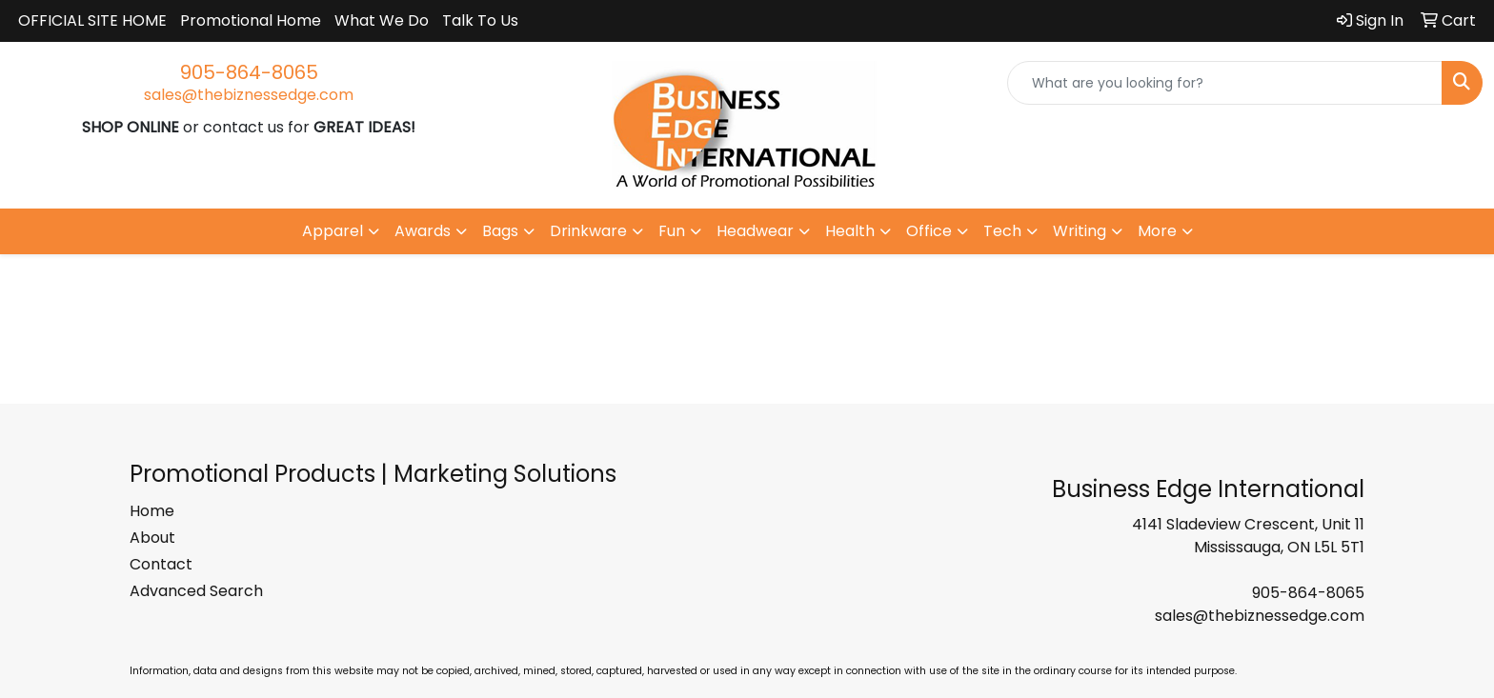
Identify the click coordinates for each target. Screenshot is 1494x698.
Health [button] (850, 231)
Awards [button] (422, 231)
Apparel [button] (332, 231)
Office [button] (929, 231)
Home (152, 511)
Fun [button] (671, 231)
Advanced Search (196, 591)
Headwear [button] (755, 231)
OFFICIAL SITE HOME (92, 20)
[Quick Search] (1225, 83)
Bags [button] (500, 231)
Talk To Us (480, 20)
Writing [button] (1079, 231)
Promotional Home (250, 20)
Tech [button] (1002, 231)
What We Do (381, 20)
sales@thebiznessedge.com (248, 95)
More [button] (1157, 231)
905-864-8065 (249, 72)
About (152, 537)
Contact (161, 564)
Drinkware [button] (588, 231)
